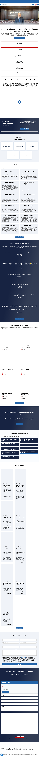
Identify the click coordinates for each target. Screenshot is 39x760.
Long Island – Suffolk (6, 695)
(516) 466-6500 (5, 690)
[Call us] (33, 5)
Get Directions (5, 692)
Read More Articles (19, 629)
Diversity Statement (27, 755)
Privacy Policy (32, 755)
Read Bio (4, 351)
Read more (9, 497)
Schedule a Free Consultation (19, 38)
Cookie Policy (10, 755)
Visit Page (12, 692)
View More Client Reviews (19, 318)
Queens (3, 701)
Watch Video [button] (5, 349)
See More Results (19, 424)
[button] (35, 5)
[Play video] (19, 102)
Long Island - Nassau (6, 683)
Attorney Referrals (21, 755)
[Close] (38, 1)
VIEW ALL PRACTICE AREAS (19, 236)
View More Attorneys (19, 403)
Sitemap (36, 755)
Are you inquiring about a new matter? (8, 645)
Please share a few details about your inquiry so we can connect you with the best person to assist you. (18, 650)
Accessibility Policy (4, 755)
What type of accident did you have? (26, 645)
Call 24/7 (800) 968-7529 (24, 128)
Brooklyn (3, 704)
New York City (4, 698)
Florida (3, 707)
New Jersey (4, 710)
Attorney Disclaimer (15, 755)
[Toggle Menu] (38, 4)
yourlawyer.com (23, 658)
